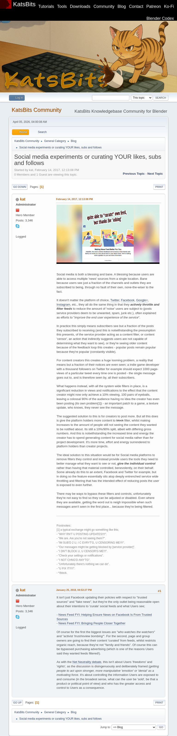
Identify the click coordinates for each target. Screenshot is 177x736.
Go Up (17, 702)
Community (104, 6)
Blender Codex (160, 18)
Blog (122, 6)
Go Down (19, 186)
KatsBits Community (36, 110)
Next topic (155, 173)
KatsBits (24, 4)
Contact (136, 6)
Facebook (128, 300)
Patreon (153, 6)
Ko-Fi (169, 6)
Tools (62, 6)
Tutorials (46, 6)
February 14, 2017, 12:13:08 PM (74, 199)
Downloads (80, 6)
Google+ (142, 300)
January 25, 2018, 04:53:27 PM (74, 590)
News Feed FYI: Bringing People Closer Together (92, 623)
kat (22, 199)
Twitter (114, 300)
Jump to (105, 727)
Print (159, 186)
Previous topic (134, 173)
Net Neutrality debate (86, 662)
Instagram (63, 304)
